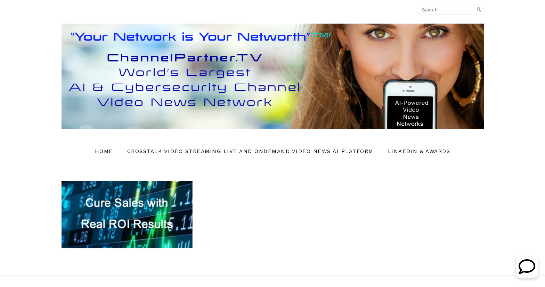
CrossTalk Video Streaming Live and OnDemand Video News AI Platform (250, 151)
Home (104, 151)
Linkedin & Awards (419, 151)
